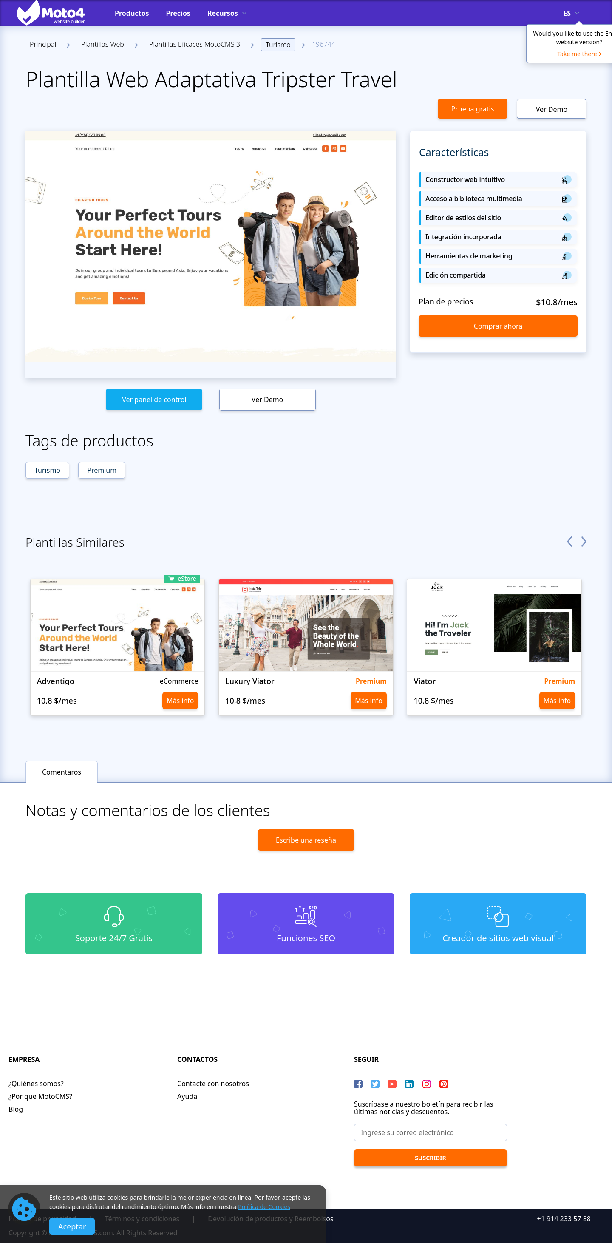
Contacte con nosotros (213, 1083)
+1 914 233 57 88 (564, 1218)
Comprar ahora (498, 326)
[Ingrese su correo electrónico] (430, 1132)
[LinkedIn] (409, 1084)
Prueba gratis (472, 109)
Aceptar (72, 1226)
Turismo (278, 44)
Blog (15, 1109)
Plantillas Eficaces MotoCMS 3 (194, 44)
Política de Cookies (264, 1207)
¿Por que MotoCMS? (40, 1096)
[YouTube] (392, 1084)
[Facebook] (358, 1084)
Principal (43, 44)
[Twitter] (375, 1084)
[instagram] (426, 1084)
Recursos (222, 13)
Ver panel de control (154, 399)
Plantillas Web (102, 44)
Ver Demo (551, 109)
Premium (101, 470)
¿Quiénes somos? (36, 1083)
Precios (178, 13)
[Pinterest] (443, 1084)
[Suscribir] (430, 1157)
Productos (132, 13)
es (567, 13)
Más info (180, 700)
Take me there (577, 54)
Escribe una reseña (306, 840)
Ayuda (187, 1096)
